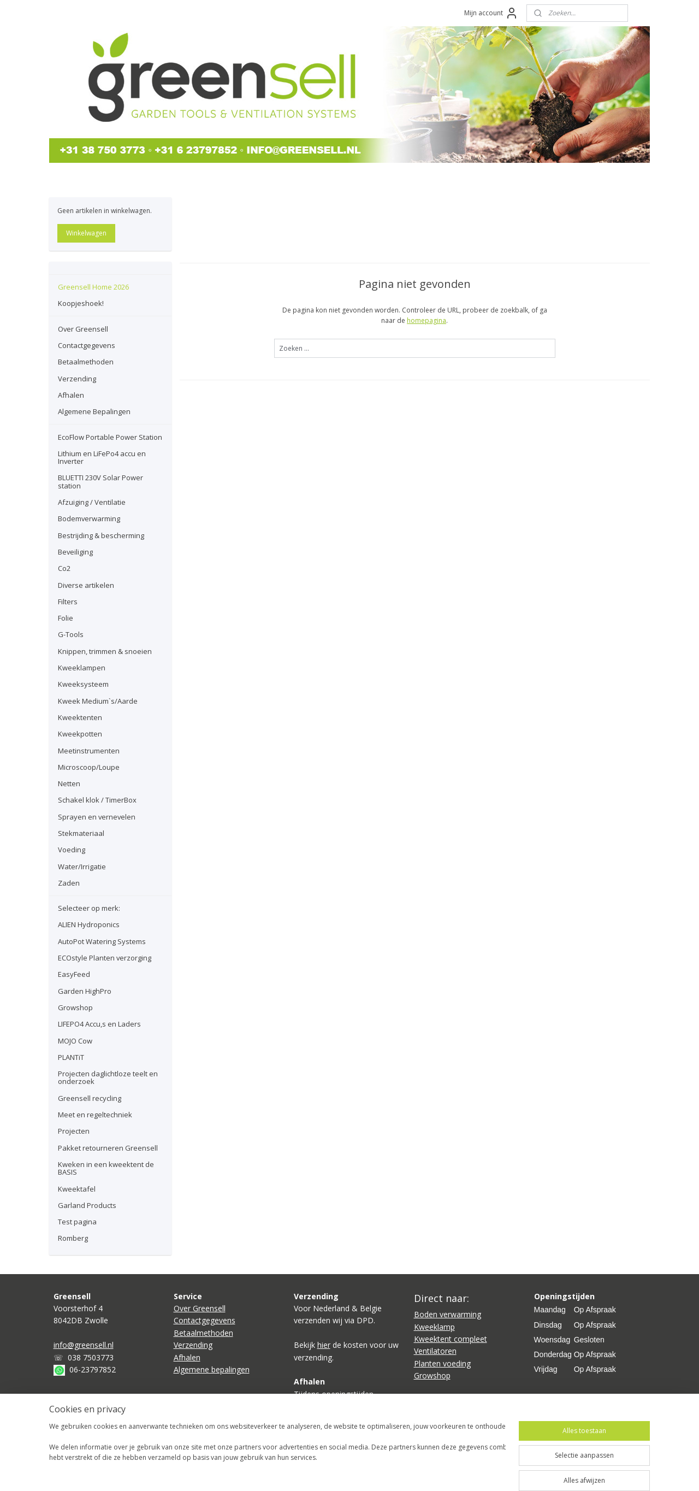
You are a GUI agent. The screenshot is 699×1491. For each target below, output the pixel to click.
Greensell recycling (89, 1098)
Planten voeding (442, 1363)
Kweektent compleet (450, 1339)
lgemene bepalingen (214, 1369)
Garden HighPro (84, 991)
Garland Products (87, 1205)
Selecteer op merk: (89, 908)
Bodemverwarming (89, 518)
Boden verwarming (447, 1314)
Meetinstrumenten (89, 751)
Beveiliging (75, 552)
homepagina (426, 320)
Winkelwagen (86, 233)
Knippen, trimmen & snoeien (105, 651)
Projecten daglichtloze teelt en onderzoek (108, 1077)
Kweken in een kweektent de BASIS (106, 1168)
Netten (69, 783)
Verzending (77, 379)
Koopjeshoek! (81, 303)
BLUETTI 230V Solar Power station (100, 481)
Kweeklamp (434, 1327)
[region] (277, 1454)
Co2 (64, 568)
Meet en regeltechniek (95, 1114)
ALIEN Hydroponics (89, 924)
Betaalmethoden (86, 362)
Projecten (74, 1131)
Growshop (75, 1007)
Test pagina (77, 1222)
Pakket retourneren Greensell (108, 1148)
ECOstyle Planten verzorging (104, 958)
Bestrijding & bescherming (101, 535)
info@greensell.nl (84, 1345)
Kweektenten (80, 717)
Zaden (69, 883)
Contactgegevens (86, 345)
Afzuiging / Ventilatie (92, 502)
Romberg (73, 1238)
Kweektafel (77, 1189)
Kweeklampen (81, 668)
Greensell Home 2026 (93, 287)
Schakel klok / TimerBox (97, 800)
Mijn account (491, 13)
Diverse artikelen (86, 585)
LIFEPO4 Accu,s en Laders (99, 1024)
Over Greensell (83, 329)
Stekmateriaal (81, 833)
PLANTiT (71, 1057)
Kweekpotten (80, 734)
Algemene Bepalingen (94, 411)
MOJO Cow (75, 1041)
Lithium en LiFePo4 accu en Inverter (102, 457)
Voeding (71, 849)
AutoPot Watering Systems (102, 941)
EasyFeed (74, 974)
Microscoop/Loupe (89, 767)
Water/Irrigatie (82, 866)
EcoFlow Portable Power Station (110, 437)
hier (323, 1345)
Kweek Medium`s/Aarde (98, 701)
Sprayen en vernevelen (96, 817)
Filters (68, 601)
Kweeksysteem (83, 684)
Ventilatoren (435, 1351)
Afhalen (71, 395)
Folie (65, 618)
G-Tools (71, 634)
